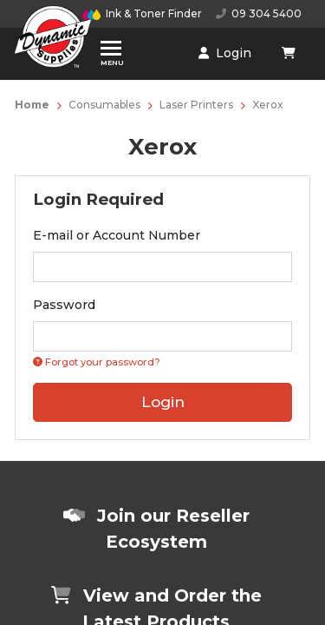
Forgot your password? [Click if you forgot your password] (96, 362)
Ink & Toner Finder (142, 13)
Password (64, 304)
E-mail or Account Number (116, 235)
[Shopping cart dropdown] (290, 53)
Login (224, 53)
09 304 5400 (259, 13)
